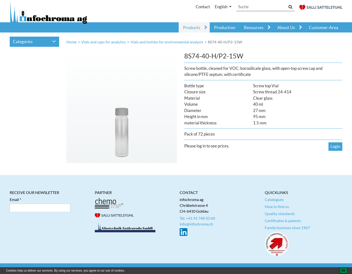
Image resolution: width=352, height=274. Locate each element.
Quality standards (280, 213)
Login (335, 146)
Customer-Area (323, 27)
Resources (254, 27)
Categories (34, 42)
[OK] (343, 270)
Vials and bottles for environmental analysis (166, 42)
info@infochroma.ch (196, 224)
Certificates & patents (283, 220)
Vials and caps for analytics (103, 42)
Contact (203, 6)
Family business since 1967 (287, 227)
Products (191, 27)
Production (224, 27)
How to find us (277, 206)
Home (71, 42)
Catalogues (274, 199)
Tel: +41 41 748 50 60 (197, 218)
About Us (286, 27)
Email (14, 199)
